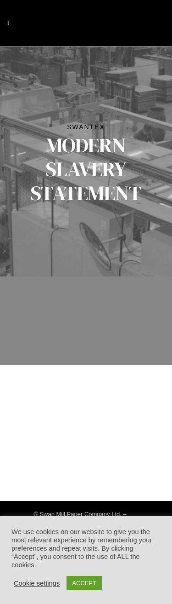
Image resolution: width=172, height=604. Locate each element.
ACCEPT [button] (84, 583)
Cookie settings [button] (37, 583)
